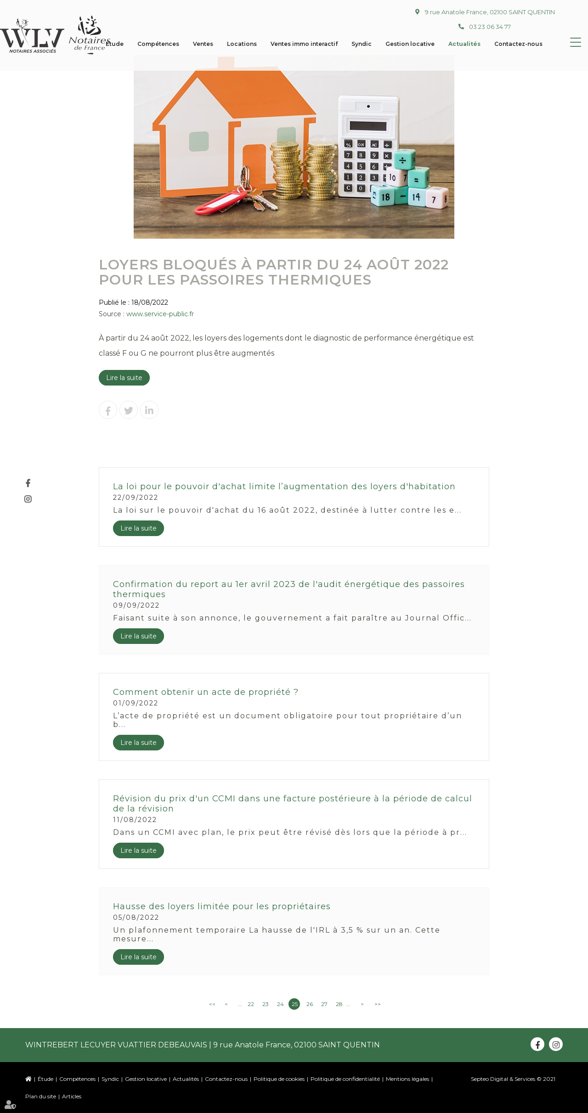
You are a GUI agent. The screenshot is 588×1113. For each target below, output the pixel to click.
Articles (71, 1096)
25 (295, 1004)
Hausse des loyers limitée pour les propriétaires (222, 906)
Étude (45, 1078)
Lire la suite (124, 378)
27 (324, 1004)
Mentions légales (407, 1078)
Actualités (186, 1078)
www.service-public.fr (160, 314)
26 (309, 1004)
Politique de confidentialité (345, 1078)
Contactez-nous (226, 1078)
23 (265, 1004)
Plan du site (40, 1096)
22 (251, 1004)
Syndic (110, 1078)
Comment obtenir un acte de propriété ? (206, 692)
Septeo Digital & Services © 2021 (513, 1078)
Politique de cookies (279, 1078)
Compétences (77, 1078)
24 (280, 1004)
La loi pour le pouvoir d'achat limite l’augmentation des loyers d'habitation (284, 486)
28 (339, 1004)
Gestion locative (146, 1078)
